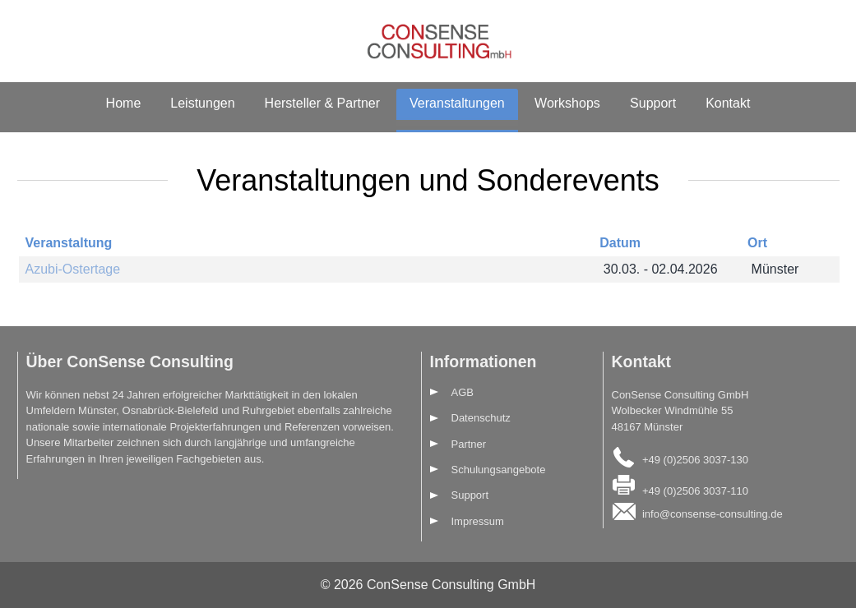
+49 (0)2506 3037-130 (695, 460)
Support (653, 103)
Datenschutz (481, 418)
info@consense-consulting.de (712, 514)
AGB (462, 392)
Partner (469, 444)
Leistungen (202, 103)
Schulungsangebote (498, 469)
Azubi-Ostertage (73, 269)
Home (123, 103)
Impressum (477, 521)
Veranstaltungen (457, 103)
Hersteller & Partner (323, 103)
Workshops (567, 103)
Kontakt (728, 103)
